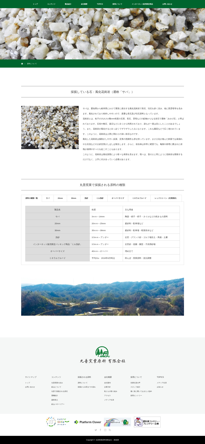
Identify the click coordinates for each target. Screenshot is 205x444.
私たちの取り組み (110, 391)
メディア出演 (109, 400)
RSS (109, 429)
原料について (83, 383)
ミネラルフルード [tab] (139, 198)
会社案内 (107, 383)
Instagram (105, 429)
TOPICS (100, 4)
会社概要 (84, 4)
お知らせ (160, 387)
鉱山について (56, 387)
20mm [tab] (60, 198)
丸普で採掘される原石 (59, 391)
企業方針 (107, 387)
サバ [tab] (48, 198)
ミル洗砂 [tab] (99, 198)
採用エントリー (136, 395)
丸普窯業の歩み (57, 383)
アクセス (107, 395)
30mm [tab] (73, 198)
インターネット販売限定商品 (142, 4)
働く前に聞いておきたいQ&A (141, 391)
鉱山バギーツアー (57, 404)
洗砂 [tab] (86, 198)
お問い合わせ (167, 4)
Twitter (95, 429)
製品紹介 (68, 4)
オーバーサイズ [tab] (118, 198)
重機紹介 (54, 395)
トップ (35, 4)
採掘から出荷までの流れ (87, 387)
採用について (117, 4)
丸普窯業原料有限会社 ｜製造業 (107, 440)
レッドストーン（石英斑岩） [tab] (166, 198)
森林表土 (54, 400)
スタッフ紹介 (135, 387)
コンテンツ (51, 4)
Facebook (100, 429)
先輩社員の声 (135, 383)
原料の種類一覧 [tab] (31, 198)
